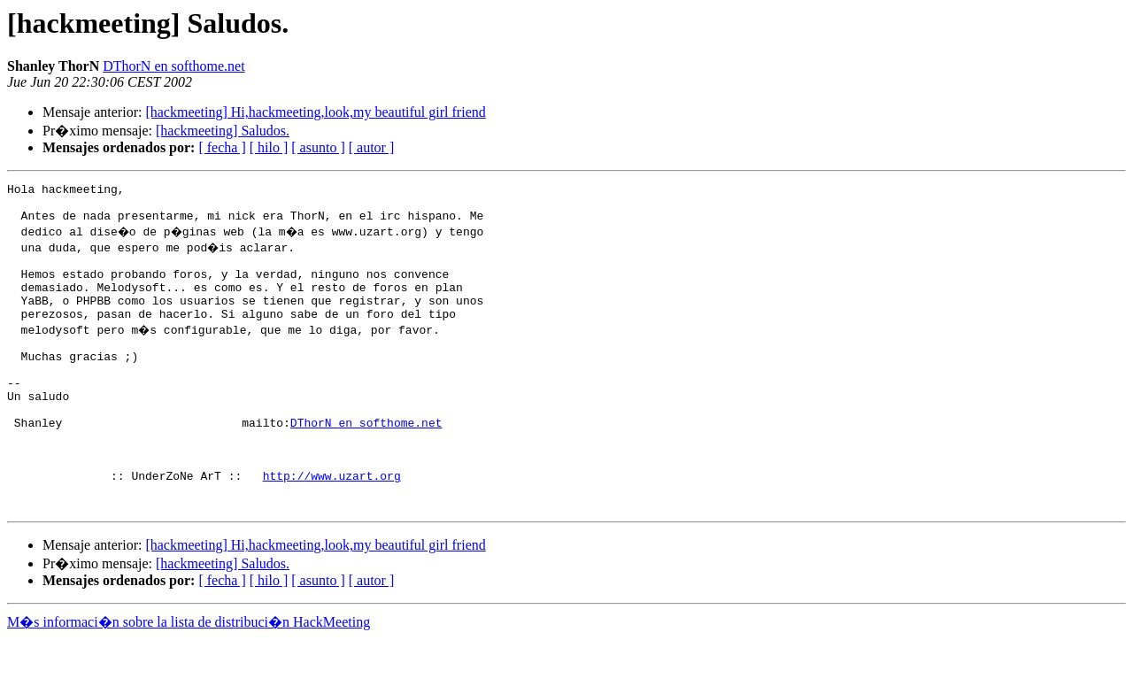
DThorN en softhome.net (173, 65)
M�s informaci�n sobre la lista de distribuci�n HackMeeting (188, 677)
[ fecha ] (221, 147)
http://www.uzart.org (332, 526)
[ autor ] (372, 147)
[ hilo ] (269, 147)
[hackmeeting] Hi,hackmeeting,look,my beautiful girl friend (315, 112)
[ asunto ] (317, 147)
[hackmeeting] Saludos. (222, 130)
